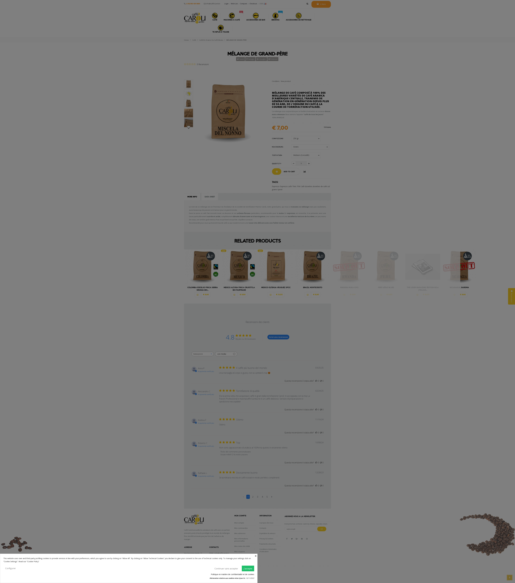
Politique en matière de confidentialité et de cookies (232, 574)
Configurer (10, 568)
